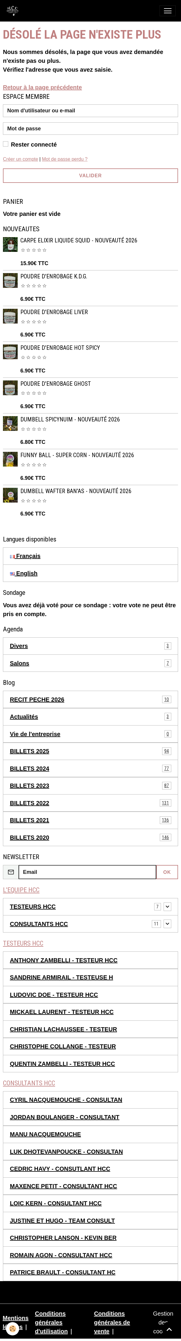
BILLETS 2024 (90, 768)
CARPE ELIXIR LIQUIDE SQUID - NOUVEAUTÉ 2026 (78, 240)
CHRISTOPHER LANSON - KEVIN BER (63, 1238)
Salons (90, 663)
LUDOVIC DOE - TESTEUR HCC (54, 995)
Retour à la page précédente (42, 87)
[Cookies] (12, 1328)
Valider (90, 175)
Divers (90, 646)
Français (25, 556)
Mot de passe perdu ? (65, 159)
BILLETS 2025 (90, 751)
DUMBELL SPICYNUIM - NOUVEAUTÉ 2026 (70, 419)
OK (167, 872)
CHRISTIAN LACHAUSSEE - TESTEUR (63, 1029)
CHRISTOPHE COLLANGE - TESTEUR (63, 1046)
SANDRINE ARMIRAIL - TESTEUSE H (61, 977)
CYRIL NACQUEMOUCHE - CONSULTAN (66, 1100)
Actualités (90, 716)
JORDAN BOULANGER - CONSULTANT (64, 1117)
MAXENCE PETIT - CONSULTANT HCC (63, 1186)
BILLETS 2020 (90, 837)
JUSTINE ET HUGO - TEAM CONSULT (62, 1220)
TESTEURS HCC (33, 906)
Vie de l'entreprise (90, 734)
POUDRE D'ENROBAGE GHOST (55, 383)
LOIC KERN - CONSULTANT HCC (56, 1203)
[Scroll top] (169, 1329)
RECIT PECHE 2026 (90, 699)
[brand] (14, 10)
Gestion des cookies (163, 1322)
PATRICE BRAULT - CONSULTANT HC (63, 1272)
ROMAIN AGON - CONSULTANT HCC (61, 1255)
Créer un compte (20, 159)
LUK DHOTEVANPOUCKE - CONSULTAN (66, 1151)
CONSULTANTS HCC (39, 924)
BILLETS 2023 (90, 786)
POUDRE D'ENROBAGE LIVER (54, 312)
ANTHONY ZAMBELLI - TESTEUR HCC (64, 960)
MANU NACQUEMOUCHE (45, 1134)
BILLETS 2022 (90, 803)
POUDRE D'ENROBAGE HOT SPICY (60, 347)
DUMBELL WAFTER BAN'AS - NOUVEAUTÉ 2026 (75, 491)
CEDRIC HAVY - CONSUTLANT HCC (60, 1169)
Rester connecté (34, 144)
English (24, 573)
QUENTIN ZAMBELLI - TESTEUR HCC (62, 1064)
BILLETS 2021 (90, 820)
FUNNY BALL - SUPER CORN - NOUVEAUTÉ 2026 (77, 455)
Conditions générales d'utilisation (51, 1322)
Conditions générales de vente (112, 1322)
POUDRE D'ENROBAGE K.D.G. (53, 276)
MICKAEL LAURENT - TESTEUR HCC (62, 1012)
